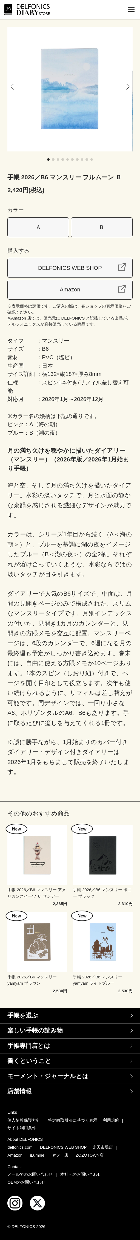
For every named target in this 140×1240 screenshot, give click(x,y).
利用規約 (111, 1120)
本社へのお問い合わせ (80, 1174)
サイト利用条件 (21, 1127)
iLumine (37, 1155)
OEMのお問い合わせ (26, 1182)
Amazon (70, 289)
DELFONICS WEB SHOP (70, 268)
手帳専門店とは (28, 1045)
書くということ (29, 1060)
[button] (12, 86)
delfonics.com (20, 1147)
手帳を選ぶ (22, 1015)
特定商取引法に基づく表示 (72, 1120)
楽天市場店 (102, 1147)
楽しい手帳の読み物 (35, 1030)
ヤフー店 (60, 1155)
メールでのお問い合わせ (30, 1174)
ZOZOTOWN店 (90, 1155)
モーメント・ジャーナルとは (47, 1076)
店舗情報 (19, 1091)
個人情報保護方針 (23, 1120)
